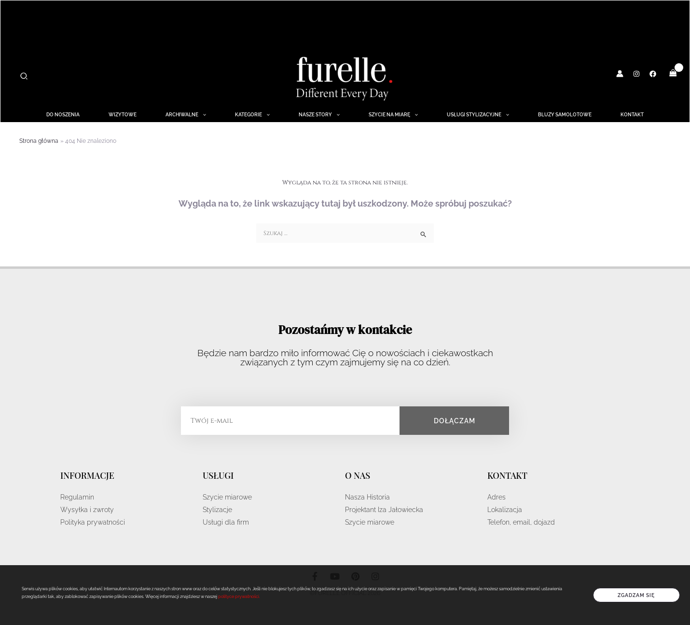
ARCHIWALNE (186, 115)
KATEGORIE (252, 115)
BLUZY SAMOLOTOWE (565, 114)
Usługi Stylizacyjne (478, 115)
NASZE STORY (319, 115)
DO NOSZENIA (63, 114)
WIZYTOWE (123, 114)
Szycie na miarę (393, 115)
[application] (202, 115)
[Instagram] (636, 73)
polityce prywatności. (239, 596)
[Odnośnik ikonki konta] (619, 73)
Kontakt (632, 114)
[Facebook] (652, 73)
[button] (24, 76)
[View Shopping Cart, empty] (673, 73)
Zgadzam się (636, 595)
